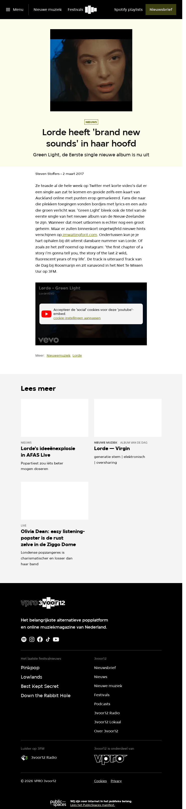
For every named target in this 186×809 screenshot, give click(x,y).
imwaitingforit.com (79, 234)
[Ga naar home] (91, 10)
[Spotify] (24, 639)
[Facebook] (40, 639)
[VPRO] (110, 760)
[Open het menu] (14, 9)
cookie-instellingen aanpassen (77, 318)
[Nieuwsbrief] (161, 9)
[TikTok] (48, 639)
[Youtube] (56, 639)
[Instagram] (32, 639)
